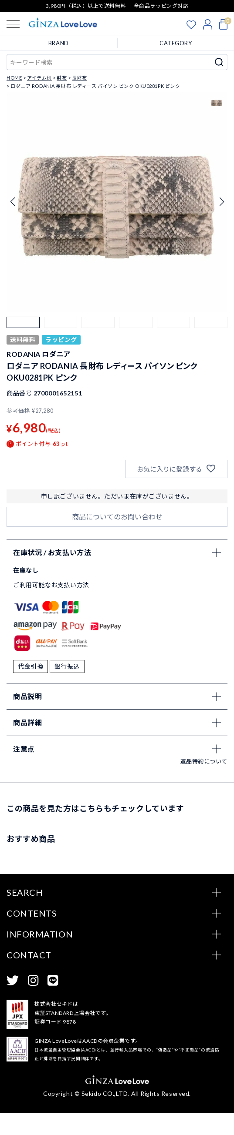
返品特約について (203, 783)
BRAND (58, 43)
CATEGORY (175, 43)
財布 (62, 77)
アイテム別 (39, 77)
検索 (219, 62)
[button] (23, 333)
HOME (14, 77)
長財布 (79, 77)
